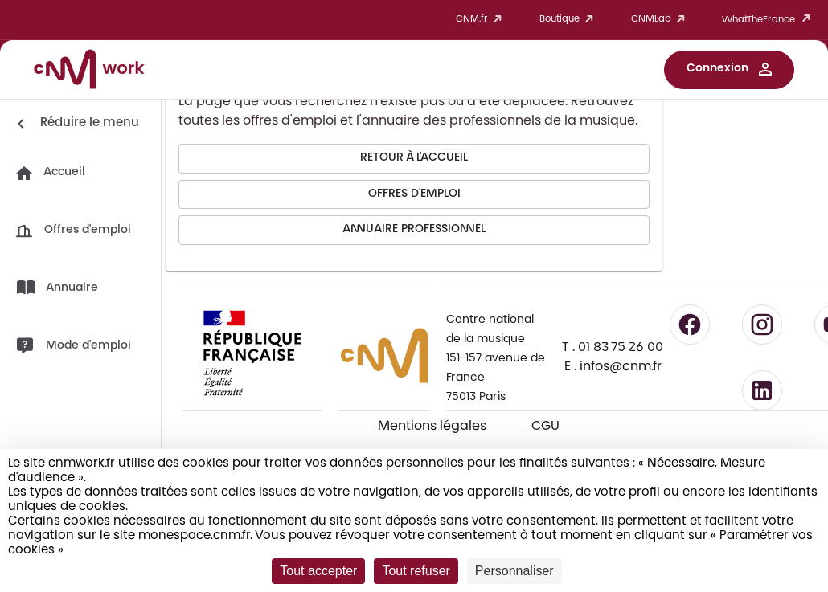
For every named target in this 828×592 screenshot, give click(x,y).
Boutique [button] (569, 19)
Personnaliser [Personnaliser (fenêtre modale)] (514, 571)
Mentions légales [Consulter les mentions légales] (432, 426)
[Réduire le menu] (75, 123)
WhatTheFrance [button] (769, 19)
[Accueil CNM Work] (89, 71)
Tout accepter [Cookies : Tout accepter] (318, 571)
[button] (729, 70)
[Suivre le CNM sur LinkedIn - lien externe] (762, 390)
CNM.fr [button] (481, 19)
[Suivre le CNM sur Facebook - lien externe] (690, 324)
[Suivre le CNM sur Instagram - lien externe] (762, 324)
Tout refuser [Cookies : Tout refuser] (415, 571)
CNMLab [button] (660, 19)
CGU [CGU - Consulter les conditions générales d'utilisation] (545, 426)
